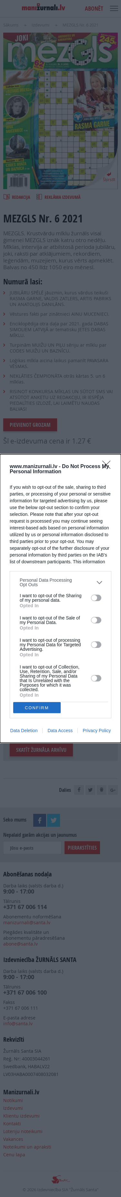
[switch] (96, 598)
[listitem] (60, 582)
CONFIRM (37, 707)
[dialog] (60, 598)
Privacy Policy (97, 730)
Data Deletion (24, 730)
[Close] (108, 467)
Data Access (60, 730)
